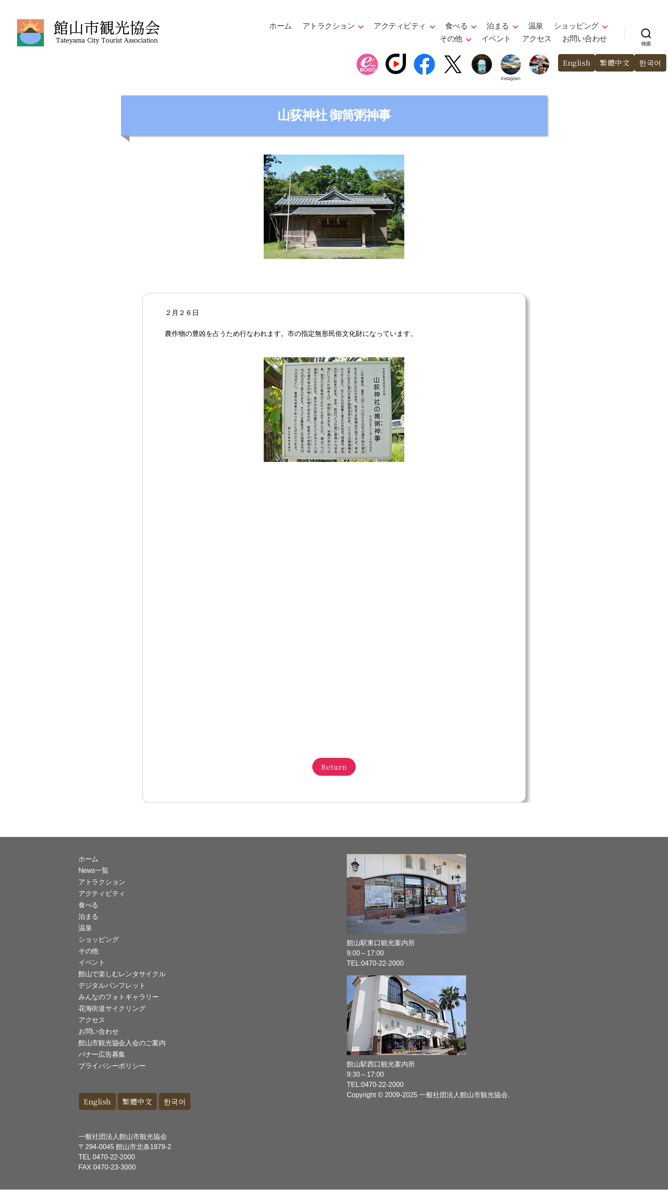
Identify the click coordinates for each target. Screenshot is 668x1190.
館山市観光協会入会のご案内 (122, 1043)
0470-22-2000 (113, 1157)
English (576, 62)
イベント (496, 38)
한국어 (650, 62)
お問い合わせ (584, 38)
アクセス (537, 38)
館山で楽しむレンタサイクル (122, 974)
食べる (456, 26)
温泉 (535, 26)
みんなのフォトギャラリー (118, 997)
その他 (451, 38)
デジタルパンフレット (111, 985)
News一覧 (93, 870)
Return (334, 766)
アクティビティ (400, 26)
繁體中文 (615, 62)
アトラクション (328, 26)
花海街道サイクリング (111, 1008)
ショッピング (576, 26)
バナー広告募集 (101, 1054)
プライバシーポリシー (111, 1066)
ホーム (280, 26)
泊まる (498, 26)
